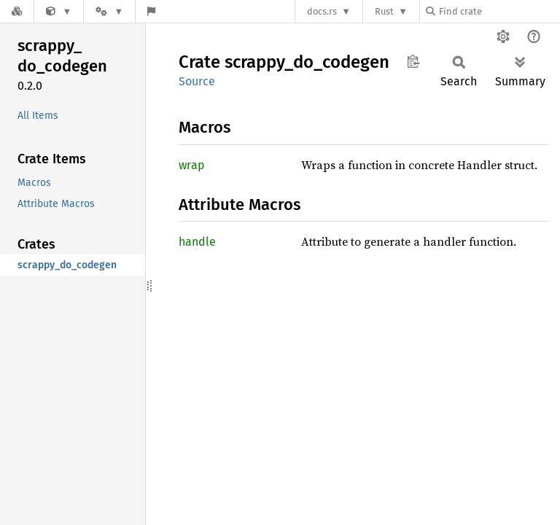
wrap (192, 165)
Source (197, 81)
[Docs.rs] (17, 11)
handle (197, 242)
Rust (384, 11)
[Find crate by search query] (499, 11)
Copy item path (413, 61)
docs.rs (322, 11)
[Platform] (109, 11)
